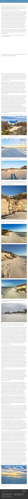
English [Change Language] (4, 491)
